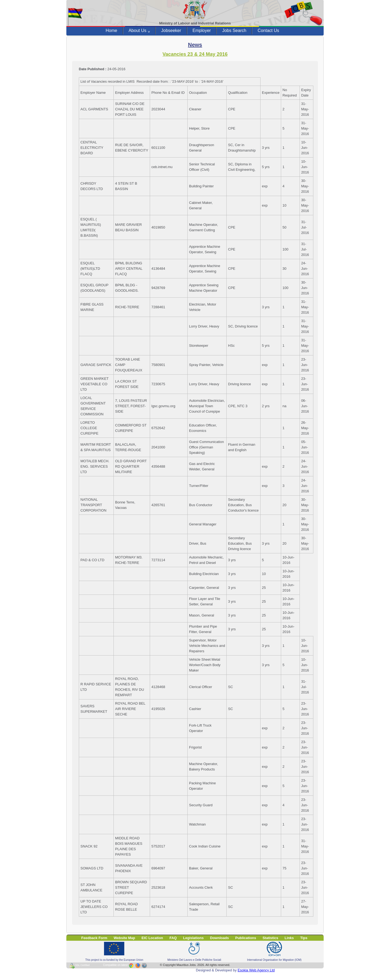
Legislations (193, 938)
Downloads (219, 938)
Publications (245, 938)
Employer (202, 30)
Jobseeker (171, 30)
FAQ (173, 938)
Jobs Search (234, 30)
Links (289, 938)
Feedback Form (94, 938)
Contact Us (268, 30)
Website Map (124, 938)
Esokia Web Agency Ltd (256, 970)
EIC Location (152, 938)
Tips (303, 938)
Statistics (270, 938)
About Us (139, 30)
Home (111, 30)
